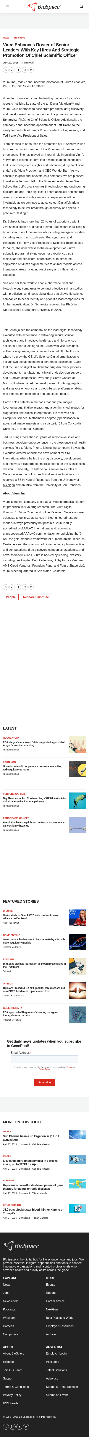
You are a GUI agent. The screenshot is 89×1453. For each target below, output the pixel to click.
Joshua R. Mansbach (13, 995)
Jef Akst (7, 971)
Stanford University (37, 309)
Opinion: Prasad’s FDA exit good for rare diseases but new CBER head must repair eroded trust (34, 989)
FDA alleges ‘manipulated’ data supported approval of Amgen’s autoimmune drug (33, 744)
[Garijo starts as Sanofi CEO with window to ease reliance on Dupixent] (77, 917)
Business (19, 37)
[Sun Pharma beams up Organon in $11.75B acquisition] (77, 1135)
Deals (7, 1131)
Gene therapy (12, 1007)
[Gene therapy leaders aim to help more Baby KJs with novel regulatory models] (77, 942)
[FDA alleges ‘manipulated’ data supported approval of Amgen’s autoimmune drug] (77, 744)
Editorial (9, 959)
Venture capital (14, 793)
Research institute (36, 597)
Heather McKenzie (12, 947)
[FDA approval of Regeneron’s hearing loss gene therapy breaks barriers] (77, 1014)
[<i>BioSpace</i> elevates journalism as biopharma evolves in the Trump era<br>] (77, 966)
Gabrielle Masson (40, 1144)
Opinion (8, 983)
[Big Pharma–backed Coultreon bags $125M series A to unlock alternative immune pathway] (77, 800)
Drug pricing (12, 1205)
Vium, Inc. (9, 98)
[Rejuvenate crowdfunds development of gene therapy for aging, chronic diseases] (77, 1183)
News (6, 37)
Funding (8, 1180)
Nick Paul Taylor (11, 923)
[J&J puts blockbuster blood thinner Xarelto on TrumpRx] (77, 1208)
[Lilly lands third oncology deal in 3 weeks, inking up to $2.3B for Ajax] (77, 1159)
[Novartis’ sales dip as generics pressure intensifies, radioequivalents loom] (77, 769)
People (11, 597)
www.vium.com (27, 98)
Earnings (9, 762)
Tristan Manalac (11, 749)
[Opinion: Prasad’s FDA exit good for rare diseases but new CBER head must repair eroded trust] (77, 990)
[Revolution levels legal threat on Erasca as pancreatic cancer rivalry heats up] (77, 825)
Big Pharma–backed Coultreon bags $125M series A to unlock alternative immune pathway (34, 800)
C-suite (8, 910)
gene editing (11, 935)
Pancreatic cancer (16, 818)
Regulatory (11, 737)
